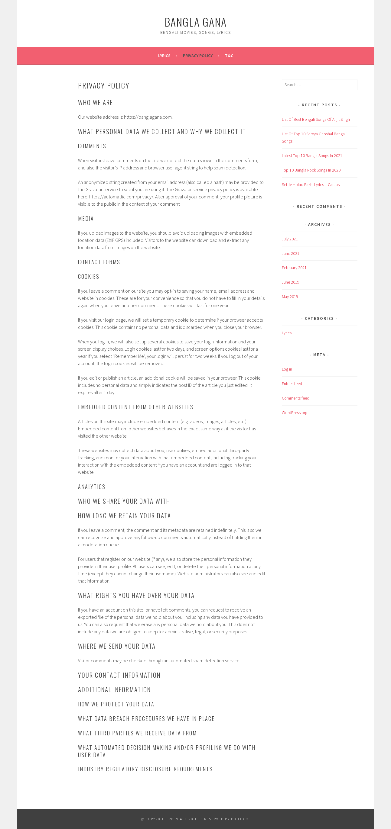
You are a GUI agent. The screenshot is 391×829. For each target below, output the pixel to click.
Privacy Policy (198, 55)
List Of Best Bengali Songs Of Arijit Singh (316, 119)
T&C (229, 55)
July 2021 (290, 239)
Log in (287, 369)
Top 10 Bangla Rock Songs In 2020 (311, 170)
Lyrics (164, 55)
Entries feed (292, 383)
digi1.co (240, 819)
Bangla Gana (196, 22)
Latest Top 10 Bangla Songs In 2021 (312, 155)
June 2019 (290, 282)
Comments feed (295, 398)
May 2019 (290, 296)
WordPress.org (294, 412)
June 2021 (290, 253)
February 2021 (294, 267)
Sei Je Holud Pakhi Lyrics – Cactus (311, 184)
